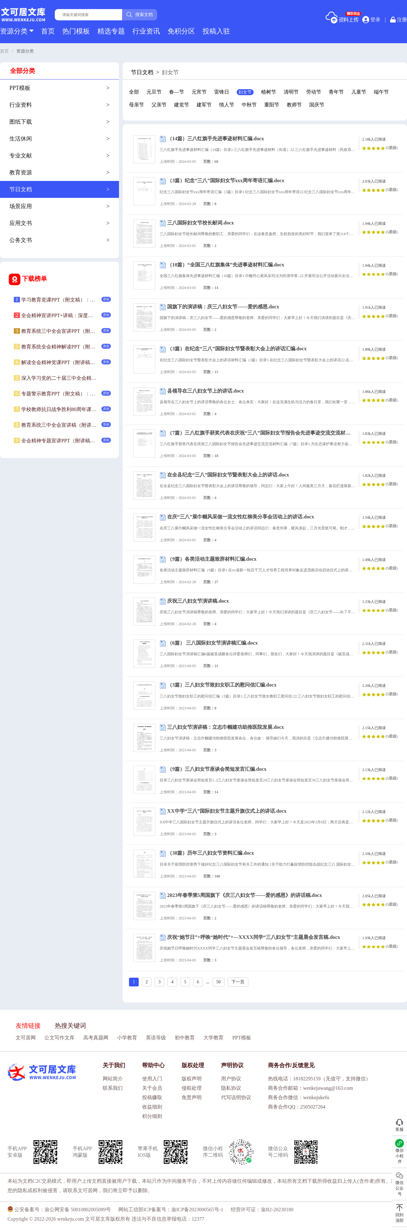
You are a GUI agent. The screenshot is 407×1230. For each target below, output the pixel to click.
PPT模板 (241, 1037)
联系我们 (113, 1088)
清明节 (291, 92)
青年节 (336, 92)
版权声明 (192, 1078)
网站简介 (113, 1078)
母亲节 (136, 104)
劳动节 (313, 92)
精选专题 (111, 31)
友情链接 (28, 1025)
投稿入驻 (216, 31)
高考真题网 (95, 1037)
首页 (48, 31)
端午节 (381, 92)
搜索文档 (139, 15)
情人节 (226, 104)
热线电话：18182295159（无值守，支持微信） (319, 1078)
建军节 (204, 104)
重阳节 (271, 104)
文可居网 (26, 1037)
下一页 (238, 982)
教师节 (294, 104)
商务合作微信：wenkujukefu (298, 1097)
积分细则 (152, 1116)
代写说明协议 (236, 1097)
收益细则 (152, 1106)
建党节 (181, 104)
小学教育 (127, 1037)
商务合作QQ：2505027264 (296, 1106)
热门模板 (76, 31)
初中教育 (185, 1037)
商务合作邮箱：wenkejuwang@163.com (310, 1088)
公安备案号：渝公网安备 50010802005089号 (59, 1209)
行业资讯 (146, 31)
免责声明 (192, 1097)
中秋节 (249, 104)
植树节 (268, 92)
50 (218, 982)
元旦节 (154, 92)
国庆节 (316, 104)
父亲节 (159, 104)
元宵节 (199, 92)
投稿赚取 (152, 1097)
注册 (398, 20)
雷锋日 (221, 92)
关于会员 (152, 1088)
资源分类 (16, 31)
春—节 (176, 92)
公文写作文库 (59, 1037)
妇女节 (245, 92)
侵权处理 (192, 1088)
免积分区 (181, 31)
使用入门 (152, 1078)
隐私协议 (231, 1088)
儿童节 (358, 92)
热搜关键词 (70, 1025)
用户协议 (231, 1078)
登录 (371, 19)
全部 (134, 92)
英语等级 (156, 1037)
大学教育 (214, 1037)
